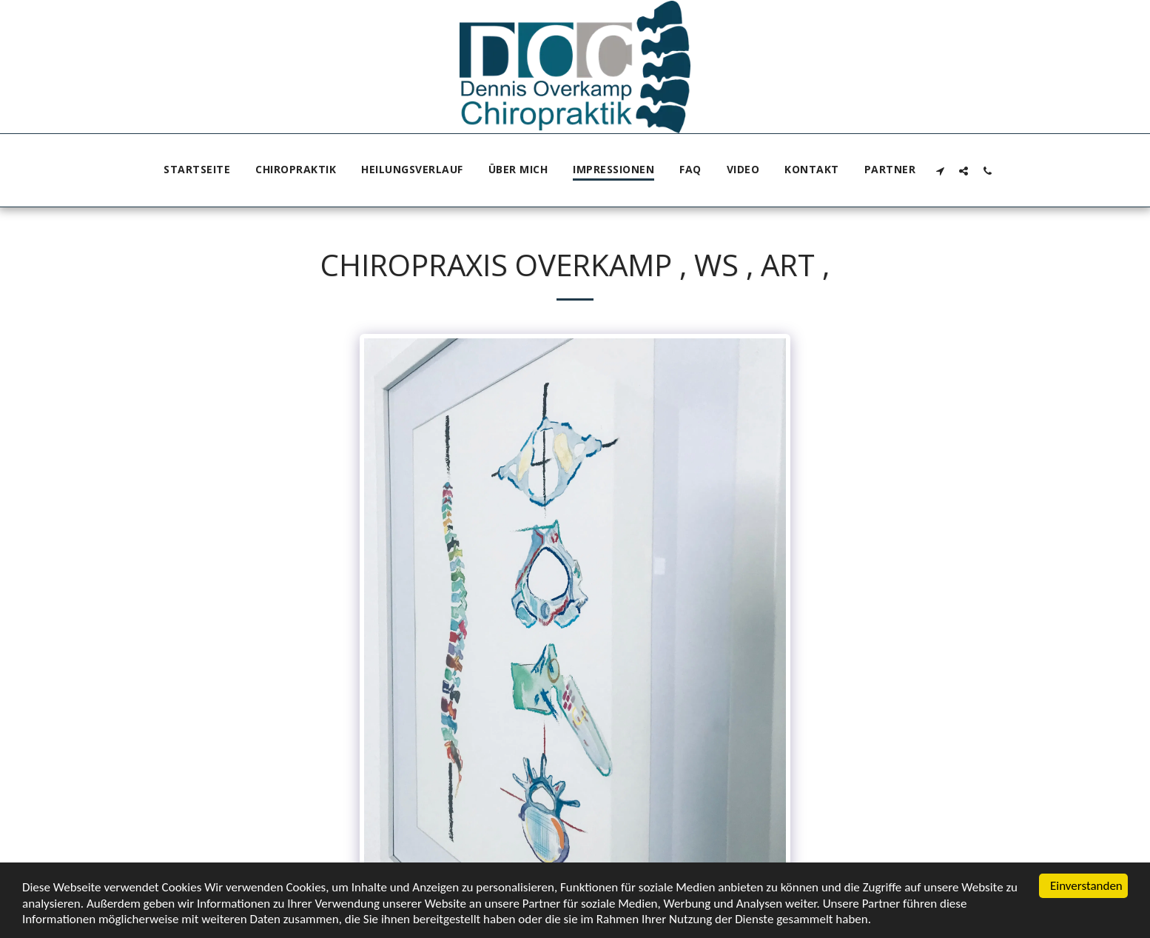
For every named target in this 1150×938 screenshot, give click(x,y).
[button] (940, 170)
